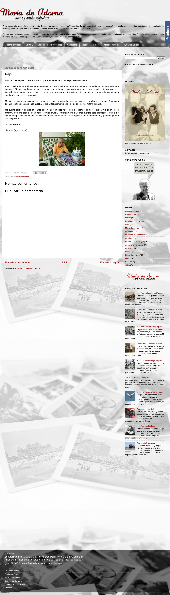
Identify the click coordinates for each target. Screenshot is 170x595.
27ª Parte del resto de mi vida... (150, 310)
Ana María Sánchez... (146, 443)
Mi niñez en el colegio (146, 426)
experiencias (130, 214)
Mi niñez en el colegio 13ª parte (150, 392)
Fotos (96, 45)
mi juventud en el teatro (135, 235)
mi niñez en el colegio (134, 241)
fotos (127, 224)
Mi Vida (29, 45)
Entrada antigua (109, 262)
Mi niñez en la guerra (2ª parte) (150, 327)
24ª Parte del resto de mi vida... (150, 344)
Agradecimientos (111, 45)
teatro (127, 258)
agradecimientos (132, 211)
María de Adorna (132, 228)
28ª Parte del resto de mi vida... (138, 377)
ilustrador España (12, 577)
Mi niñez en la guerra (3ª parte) (150, 293)
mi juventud (130, 231)
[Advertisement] (56, 55)
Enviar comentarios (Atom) (28, 268)
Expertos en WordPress (15, 584)
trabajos (128, 262)
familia (128, 218)
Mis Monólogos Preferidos (50, 45)
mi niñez (128, 238)
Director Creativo (12, 571)
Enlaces (8, 588)
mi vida (128, 248)
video (127, 265)
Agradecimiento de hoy (146, 409)
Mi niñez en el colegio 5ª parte (149, 360)
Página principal (13, 45)
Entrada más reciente (17, 262)
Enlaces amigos (131, 45)
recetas (128, 252)
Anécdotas (72, 45)
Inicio (65, 262)
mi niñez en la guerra (134, 245)
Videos (85, 45)
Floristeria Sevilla (12, 574)
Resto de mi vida (132, 255)
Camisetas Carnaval (13, 581)
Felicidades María (21, 177)
